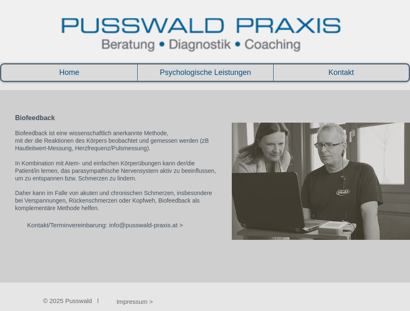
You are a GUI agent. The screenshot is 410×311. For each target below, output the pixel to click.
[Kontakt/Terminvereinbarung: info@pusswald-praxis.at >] (105, 224)
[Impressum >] (134, 301)
